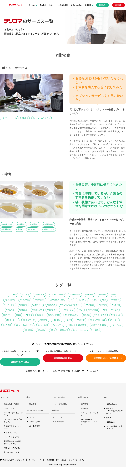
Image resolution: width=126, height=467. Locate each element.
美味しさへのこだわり (13, 448)
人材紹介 (42, 330)
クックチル (39, 294)
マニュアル (58, 325)
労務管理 (64, 330)
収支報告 (10, 310)
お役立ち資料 (63, 5)
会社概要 (88, 5)
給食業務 (115, 300)
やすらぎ (26, 294)
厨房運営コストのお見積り (106, 358)
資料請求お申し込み (20, 362)
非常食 (25, 118)
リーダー (114, 320)
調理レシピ (69, 310)
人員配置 (90, 305)
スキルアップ (29, 320)
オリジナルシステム (42, 118)
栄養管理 (103, 305)
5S (72, 300)
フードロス (117, 325)
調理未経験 (37, 310)
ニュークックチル (57, 294)
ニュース (58, 417)
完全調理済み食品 (57, 300)
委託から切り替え (99, 325)
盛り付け (7, 315)
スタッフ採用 (54, 315)
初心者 (69, 320)
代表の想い (59, 422)
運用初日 (57, 320)
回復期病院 (25, 300)
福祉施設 (22, 224)
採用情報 (50, 460)
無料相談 (118, 5)
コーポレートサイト (36, 460)
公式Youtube (111, 422)
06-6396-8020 (64, 371)
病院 (114, 294)
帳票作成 (51, 305)
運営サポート (53, 310)
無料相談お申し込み (63, 358)
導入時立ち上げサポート (71, 305)
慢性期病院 (7, 229)
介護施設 (35, 224)
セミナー (52, 5)
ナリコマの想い (76, 5)
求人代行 (7, 325)
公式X (108, 418)
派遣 (98, 330)
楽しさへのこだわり (12, 452)
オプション (33, 229)
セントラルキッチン (25, 325)
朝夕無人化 (83, 300)
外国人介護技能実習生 (77, 325)
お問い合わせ (61, 460)
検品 (104, 300)
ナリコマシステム (11, 433)
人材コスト (37, 305)
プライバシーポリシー (78, 460)
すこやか (13, 294)
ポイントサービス (10, 118)
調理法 (87, 315)
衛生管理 (23, 305)
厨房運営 (23, 310)
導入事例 (43, 5)
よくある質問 (34, 426)
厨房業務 (29, 330)
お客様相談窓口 (72, 315)
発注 (95, 300)
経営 (19, 315)
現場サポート (48, 229)
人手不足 (116, 305)
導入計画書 (93, 310)
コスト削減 (43, 325)
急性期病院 (48, 224)
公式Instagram (112, 404)
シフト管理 (9, 305)
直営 (53, 330)
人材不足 (81, 320)
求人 (81, 310)
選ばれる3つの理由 (11, 404)
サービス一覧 (9, 408)
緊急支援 (44, 320)
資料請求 (102, 5)
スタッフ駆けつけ (98, 320)
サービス (31, 5)
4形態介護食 (8, 224)
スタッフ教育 (100, 315)
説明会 (40, 315)
